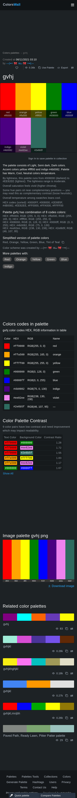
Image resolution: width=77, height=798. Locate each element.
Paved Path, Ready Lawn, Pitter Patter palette (34, 735)
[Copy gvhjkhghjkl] (66, 673)
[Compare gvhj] (72, 67)
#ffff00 (19, 363)
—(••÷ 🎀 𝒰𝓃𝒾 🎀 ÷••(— (20, 63)
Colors (12, 4)
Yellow (36, 259)
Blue (64, 259)
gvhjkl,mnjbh (11, 713)
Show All (8, 473)
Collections (50, 776)
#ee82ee (19, 397)
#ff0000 (19, 346)
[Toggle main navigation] (72, 4)
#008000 (19, 371)
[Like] (17, 68)
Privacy (66, 782)
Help (54, 787)
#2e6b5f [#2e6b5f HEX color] (7, 405)
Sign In (32, 158)
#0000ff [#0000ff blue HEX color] (7, 379)
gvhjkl (7, 646)
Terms (23, 787)
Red (7, 259)
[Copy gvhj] (63, 242)
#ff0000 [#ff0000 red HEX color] (7, 344)
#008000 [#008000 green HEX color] (7, 370)
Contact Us (39, 787)
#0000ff (19, 380)
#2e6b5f (19, 406)
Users (52, 782)
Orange (21, 259)
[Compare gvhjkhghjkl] (72, 673)
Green (51, 259)
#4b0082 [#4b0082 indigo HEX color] (7, 387)
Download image (61, 586)
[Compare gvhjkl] (72, 651)
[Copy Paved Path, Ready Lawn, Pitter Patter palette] (66, 740)
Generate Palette (17, 782)
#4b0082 (19, 388)
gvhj (6, 624)
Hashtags (38, 782)
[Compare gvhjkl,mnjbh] (72, 717)
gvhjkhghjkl (10, 668)
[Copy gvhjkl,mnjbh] (66, 717)
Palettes (12, 776)
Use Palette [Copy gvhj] (46, 67)
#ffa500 (19, 354)
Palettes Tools (30, 776)
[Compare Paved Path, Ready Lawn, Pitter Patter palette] (72, 740)
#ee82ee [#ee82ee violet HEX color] (7, 396)
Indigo (8, 266)
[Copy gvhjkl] (66, 651)
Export (62, 67)
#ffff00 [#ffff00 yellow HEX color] (7, 361)
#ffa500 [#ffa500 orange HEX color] (7, 353)
